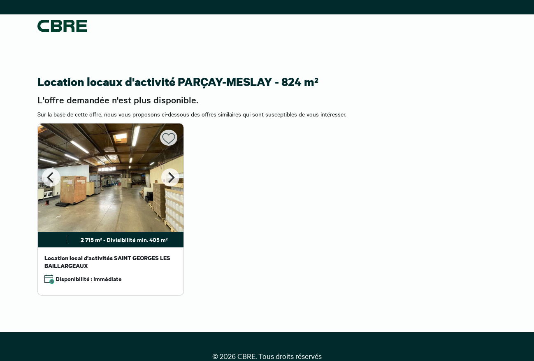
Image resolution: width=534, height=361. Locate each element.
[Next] (170, 177)
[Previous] (51, 177)
